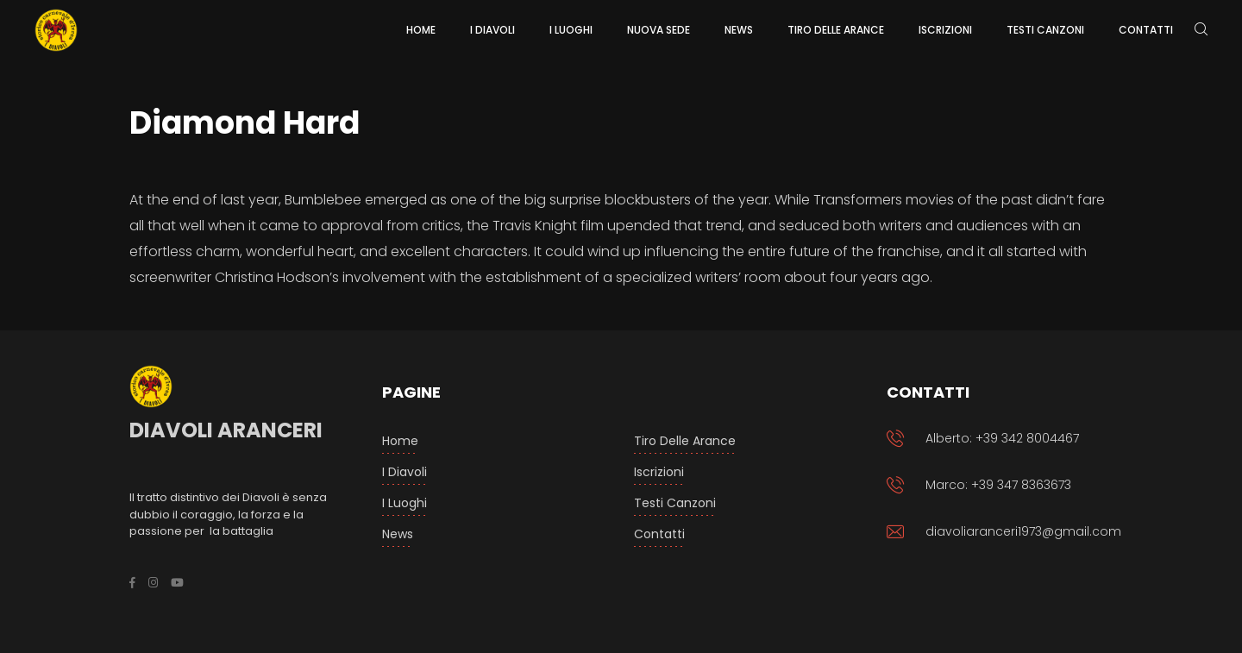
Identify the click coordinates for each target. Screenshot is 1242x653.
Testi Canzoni (675, 503)
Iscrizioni (659, 471)
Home (400, 440)
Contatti (659, 534)
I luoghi (404, 503)
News (397, 534)
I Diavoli (404, 471)
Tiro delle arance (685, 440)
